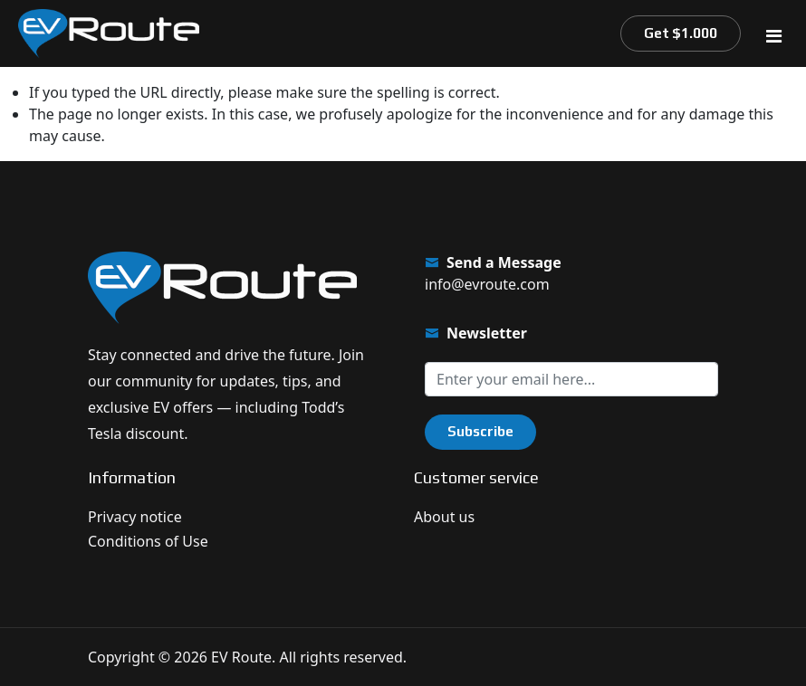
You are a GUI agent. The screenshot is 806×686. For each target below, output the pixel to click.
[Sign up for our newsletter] (571, 379)
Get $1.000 (680, 33)
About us (444, 517)
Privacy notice (135, 517)
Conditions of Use (148, 541)
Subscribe (480, 431)
